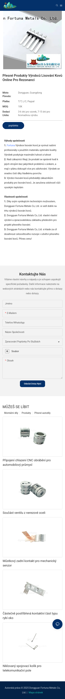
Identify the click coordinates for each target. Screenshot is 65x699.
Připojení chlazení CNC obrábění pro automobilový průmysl (27, 462)
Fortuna (11, 145)
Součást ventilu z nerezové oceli (24, 512)
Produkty (26, 413)
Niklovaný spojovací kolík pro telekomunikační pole (22, 668)
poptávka (13, 125)
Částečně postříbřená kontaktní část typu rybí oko (30, 616)
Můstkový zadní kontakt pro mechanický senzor (29, 563)
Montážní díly (11, 413)
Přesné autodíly (42, 413)
